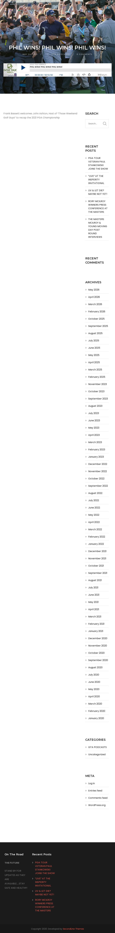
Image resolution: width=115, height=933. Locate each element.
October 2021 (96, 565)
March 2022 (95, 529)
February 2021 (96, 624)
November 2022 (97, 471)
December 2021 (97, 551)
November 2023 (97, 384)
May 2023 (93, 427)
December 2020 (97, 638)
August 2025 (95, 333)
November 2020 (97, 645)
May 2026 (93, 289)
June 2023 (94, 420)
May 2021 (93, 602)
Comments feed (97, 798)
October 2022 (96, 478)
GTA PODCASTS (61, 54)
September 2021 (97, 573)
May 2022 (93, 515)
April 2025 (94, 362)
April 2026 (94, 297)
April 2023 (94, 435)
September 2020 (98, 660)
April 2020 (94, 696)
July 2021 (93, 587)
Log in (91, 783)
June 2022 (94, 507)
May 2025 (93, 355)
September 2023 (98, 398)
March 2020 (95, 703)
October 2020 (96, 653)
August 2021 (95, 580)
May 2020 (93, 689)
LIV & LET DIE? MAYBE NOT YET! (97, 192)
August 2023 (95, 406)
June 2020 (94, 682)
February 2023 (96, 449)
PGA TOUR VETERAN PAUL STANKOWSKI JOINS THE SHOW (98, 163)
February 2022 (96, 536)
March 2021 (94, 616)
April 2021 (93, 609)
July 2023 (93, 413)
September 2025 (98, 326)
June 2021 (93, 595)
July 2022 (93, 500)
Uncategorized (96, 754)
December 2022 (97, 464)
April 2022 (94, 522)
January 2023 (96, 456)
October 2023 (96, 391)
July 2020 (93, 674)
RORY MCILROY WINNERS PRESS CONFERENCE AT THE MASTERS (98, 207)
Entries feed (95, 790)
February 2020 (96, 711)
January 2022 (96, 544)
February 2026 (96, 311)
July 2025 (93, 340)
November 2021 (97, 558)
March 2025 (95, 369)
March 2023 (95, 442)
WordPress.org (96, 805)
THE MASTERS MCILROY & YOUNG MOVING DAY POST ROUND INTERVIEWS (97, 228)
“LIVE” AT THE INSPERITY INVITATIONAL (96, 179)
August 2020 (95, 667)
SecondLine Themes (73, 928)
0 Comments (84, 54)
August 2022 (95, 493)
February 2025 (96, 377)
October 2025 (96, 318)
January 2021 (95, 631)
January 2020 (96, 718)
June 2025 (94, 348)
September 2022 (98, 486)
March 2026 (95, 304)
